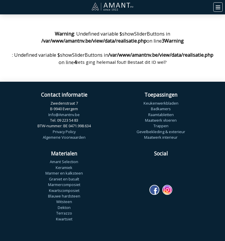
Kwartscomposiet (64, 190)
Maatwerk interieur (161, 137)
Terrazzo (64, 213)
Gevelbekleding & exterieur (161, 131)
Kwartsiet (64, 219)
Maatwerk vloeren (161, 120)
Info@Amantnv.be (64, 114)
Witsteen (64, 201)
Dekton (64, 207)
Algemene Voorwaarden (64, 137)
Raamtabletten (161, 114)
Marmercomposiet (64, 184)
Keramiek (64, 167)
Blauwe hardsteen (64, 196)
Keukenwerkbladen (161, 103)
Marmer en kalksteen (64, 173)
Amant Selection (64, 161)
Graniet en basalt (64, 179)
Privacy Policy (64, 131)
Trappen (161, 125)
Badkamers (161, 108)
